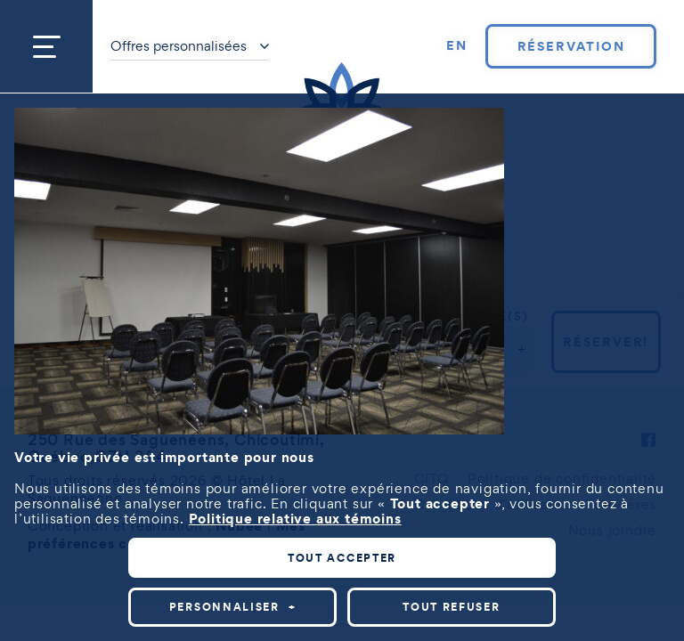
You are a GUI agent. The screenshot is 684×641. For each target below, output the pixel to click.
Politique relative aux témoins (295, 518)
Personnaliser (233, 606)
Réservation (571, 46)
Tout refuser (451, 606)
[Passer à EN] (456, 46)
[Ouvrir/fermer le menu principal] (46, 46)
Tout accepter (342, 557)
